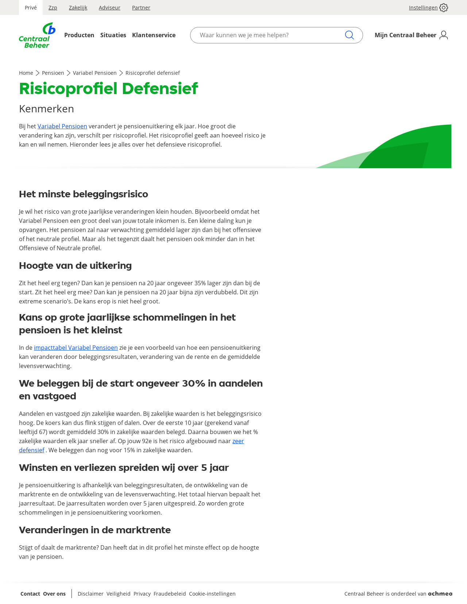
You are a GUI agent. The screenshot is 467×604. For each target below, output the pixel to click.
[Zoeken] (349, 35)
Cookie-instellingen (212, 593)
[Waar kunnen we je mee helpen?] (272, 35)
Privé (31, 7)
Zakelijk (78, 7)
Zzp (53, 7)
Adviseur (109, 7)
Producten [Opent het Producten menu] (79, 35)
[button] (425, 7)
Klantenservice (153, 35)
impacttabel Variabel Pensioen (76, 348)
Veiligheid (119, 593)
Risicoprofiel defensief (153, 72)
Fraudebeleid (170, 593)
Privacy (142, 593)
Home (26, 72)
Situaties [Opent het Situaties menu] (113, 35)
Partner (141, 7)
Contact (30, 593)
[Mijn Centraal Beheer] (411, 35)
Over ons (54, 593)
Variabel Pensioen (95, 72)
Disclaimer (91, 593)
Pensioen (53, 72)
